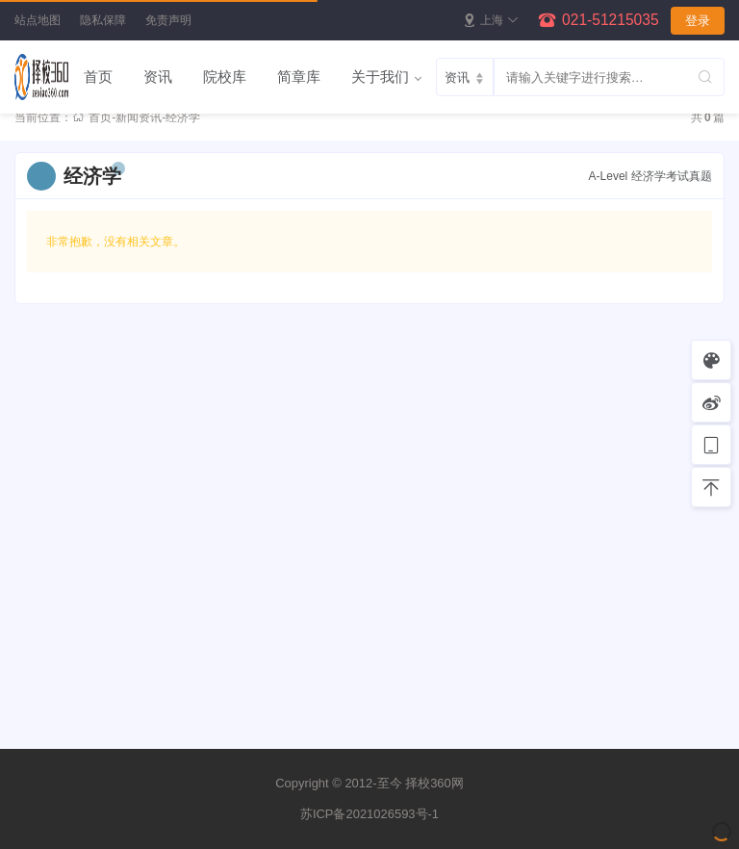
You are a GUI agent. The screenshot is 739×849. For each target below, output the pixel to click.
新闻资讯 (138, 117)
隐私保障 (103, 20)
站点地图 (37, 20)
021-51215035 (610, 20)
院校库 (224, 76)
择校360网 (434, 783)
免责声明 (168, 20)
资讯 (157, 76)
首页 (98, 76)
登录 (697, 20)
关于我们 (380, 76)
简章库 (298, 76)
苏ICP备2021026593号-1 (369, 814)
